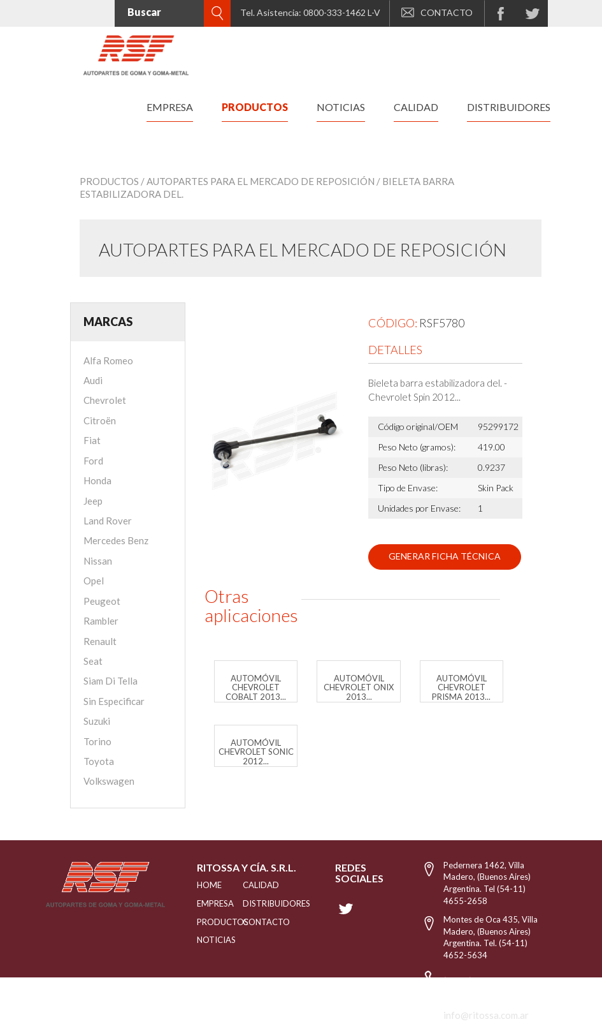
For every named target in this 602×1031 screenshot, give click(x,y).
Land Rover (107, 520)
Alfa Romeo (108, 360)
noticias (341, 107)
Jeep (93, 501)
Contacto (256, 922)
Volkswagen (108, 781)
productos (255, 107)
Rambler (100, 621)
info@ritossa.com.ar (486, 1015)
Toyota (98, 761)
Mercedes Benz (115, 540)
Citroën (99, 420)
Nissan (97, 561)
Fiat (92, 440)
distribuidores (508, 107)
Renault (100, 641)
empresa (170, 107)
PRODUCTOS (204, 922)
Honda (97, 480)
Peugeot (101, 601)
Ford (93, 460)
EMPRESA (204, 903)
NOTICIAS (204, 940)
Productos (109, 181)
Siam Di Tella (110, 680)
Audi (93, 380)
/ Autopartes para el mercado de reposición (258, 181)
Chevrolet (104, 400)
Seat (93, 661)
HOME (204, 885)
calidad (416, 107)
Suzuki (96, 721)
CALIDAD (256, 885)
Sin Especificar (114, 701)
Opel (93, 580)
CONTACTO (437, 12)
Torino (97, 741)
